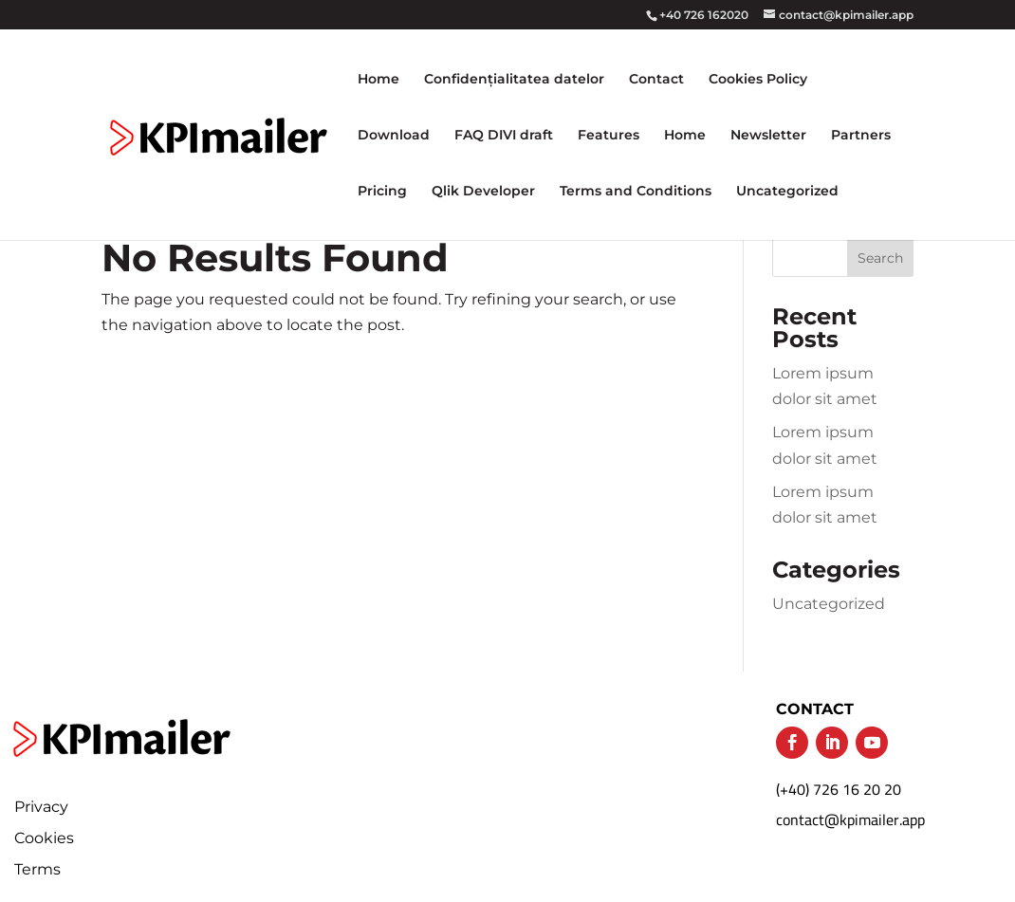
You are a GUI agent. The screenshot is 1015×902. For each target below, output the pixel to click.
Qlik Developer (483, 191)
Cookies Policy (758, 79)
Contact (656, 79)
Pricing (382, 191)
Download (394, 135)
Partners (861, 135)
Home (378, 79)
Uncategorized (787, 191)
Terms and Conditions (635, 191)
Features (608, 135)
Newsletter (768, 135)
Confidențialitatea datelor (514, 79)
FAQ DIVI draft (503, 135)
